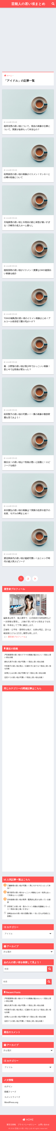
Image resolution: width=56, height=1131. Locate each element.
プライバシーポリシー (27, 1125)
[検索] (50, 969)
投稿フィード (10, 1092)
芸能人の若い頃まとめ (28, 4)
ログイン (8, 1087)
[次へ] (35, 578)
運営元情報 (11, 1125)
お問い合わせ (43, 1125)
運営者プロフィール (17, 637)
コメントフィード (12, 1097)
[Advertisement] (28, 40)
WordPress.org (11, 1102)
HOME (28, 1119)
